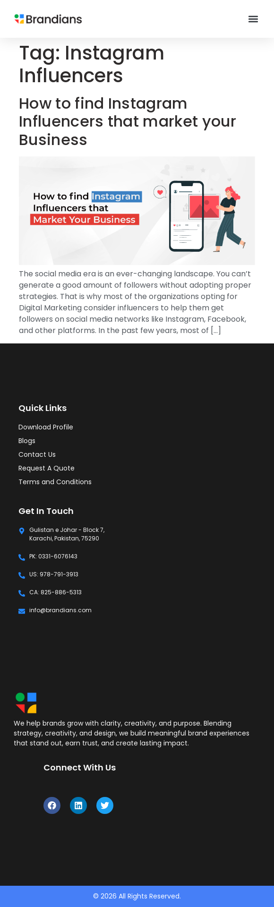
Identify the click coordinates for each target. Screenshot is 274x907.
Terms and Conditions (55, 482)
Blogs (26, 440)
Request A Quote (46, 468)
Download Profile (45, 427)
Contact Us (37, 454)
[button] (253, 19)
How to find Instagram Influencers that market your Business (127, 121)
